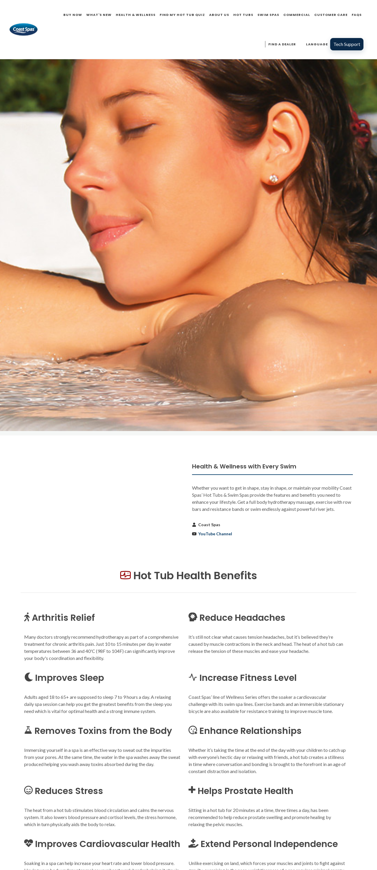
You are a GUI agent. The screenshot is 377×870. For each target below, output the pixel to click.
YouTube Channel (215, 533)
